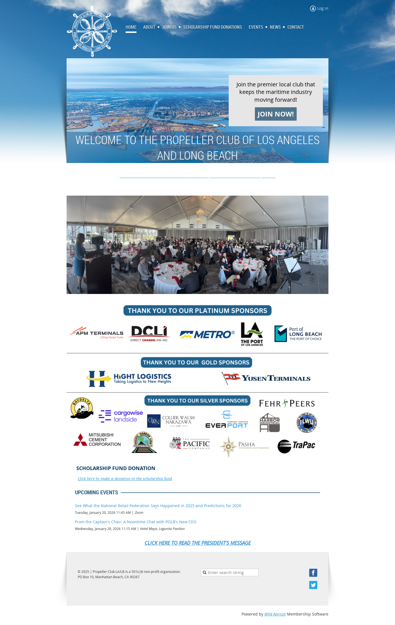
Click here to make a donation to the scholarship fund (125, 478)
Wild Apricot (275, 614)
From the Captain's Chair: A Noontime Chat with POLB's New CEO (135, 521)
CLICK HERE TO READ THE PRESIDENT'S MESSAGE (198, 542)
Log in (322, 8)
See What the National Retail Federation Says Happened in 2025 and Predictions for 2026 (158, 505)
